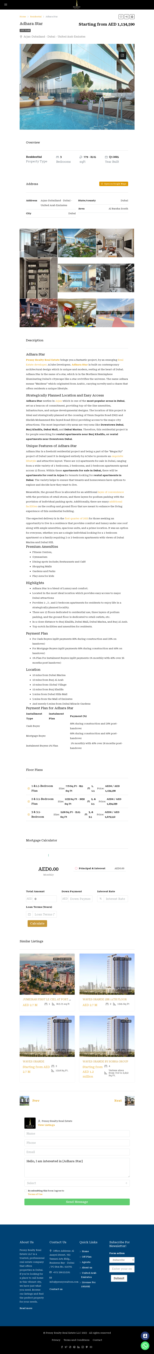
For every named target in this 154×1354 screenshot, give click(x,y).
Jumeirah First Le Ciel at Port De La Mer (53, 999)
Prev (35, 1100)
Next (118, 1100)
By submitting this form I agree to (77, 1193)
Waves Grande (33, 1061)
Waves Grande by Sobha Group (105, 1061)
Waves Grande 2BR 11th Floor (105, 999)
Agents (86, 1262)
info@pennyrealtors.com (64, 1282)
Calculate (37, 923)
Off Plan (25, 30)
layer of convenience (111, 492)
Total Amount (35, 891)
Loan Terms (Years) (39, 907)
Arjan (58, 400)
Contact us (56, 1289)
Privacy (56, 1340)
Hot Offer (65, 959)
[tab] (122, 55)
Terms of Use (35, 1194)
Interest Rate (106, 891)
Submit (119, 1278)
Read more (26, 1308)
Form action (117, 1253)
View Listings (46, 1125)
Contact (97, 1340)
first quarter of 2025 (76, 518)
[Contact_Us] (145, 1336)
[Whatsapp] (145, 1345)
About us (87, 1267)
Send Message (77, 1202)
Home (85, 1251)
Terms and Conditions (77, 1340)
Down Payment (72, 891)
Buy (56, 959)
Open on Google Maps (113, 184)
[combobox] (77, 1183)
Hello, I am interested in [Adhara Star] (77, 1167)
